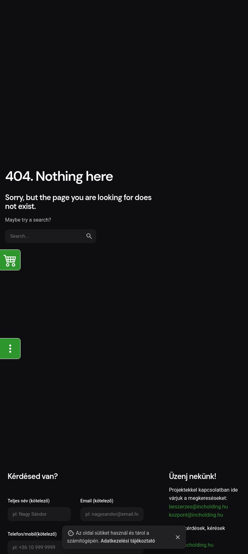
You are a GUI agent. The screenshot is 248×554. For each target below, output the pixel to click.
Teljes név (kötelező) (39, 509)
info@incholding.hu (191, 545)
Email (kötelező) (112, 509)
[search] (89, 236)
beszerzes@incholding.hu (198, 507)
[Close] (177, 537)
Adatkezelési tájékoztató (127, 541)
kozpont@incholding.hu (196, 515)
